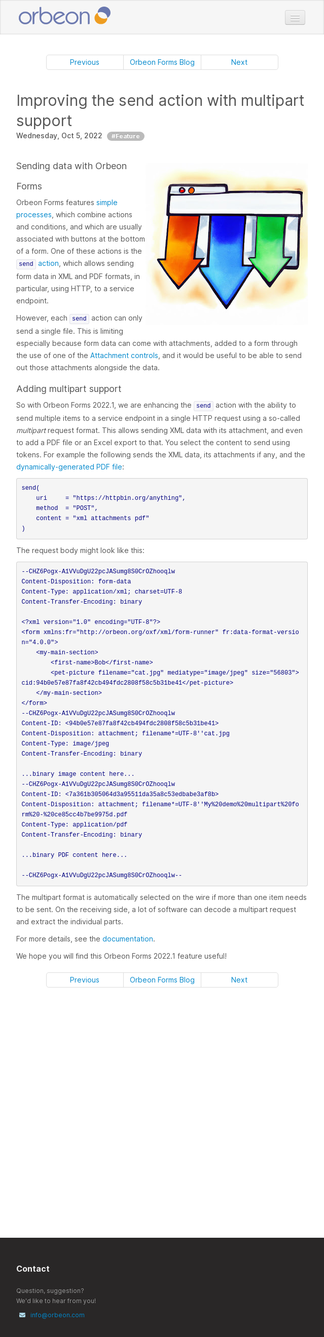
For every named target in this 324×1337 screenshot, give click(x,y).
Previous (84, 62)
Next (239, 62)
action (37, 263)
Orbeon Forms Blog (162, 62)
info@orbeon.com (57, 1315)
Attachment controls (124, 355)
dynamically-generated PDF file (69, 466)
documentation (127, 938)
